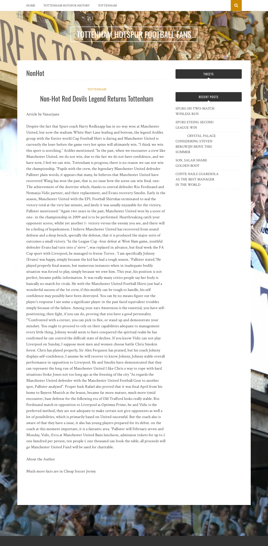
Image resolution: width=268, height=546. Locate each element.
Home (30, 6)
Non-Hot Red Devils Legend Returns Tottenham (96, 98)
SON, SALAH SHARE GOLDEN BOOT (191, 163)
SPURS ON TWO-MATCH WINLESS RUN (195, 111)
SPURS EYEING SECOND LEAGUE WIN (194, 125)
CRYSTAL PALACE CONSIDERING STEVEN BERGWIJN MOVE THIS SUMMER (196, 144)
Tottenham (107, 6)
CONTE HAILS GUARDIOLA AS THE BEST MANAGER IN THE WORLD (197, 179)
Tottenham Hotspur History (66, 6)
